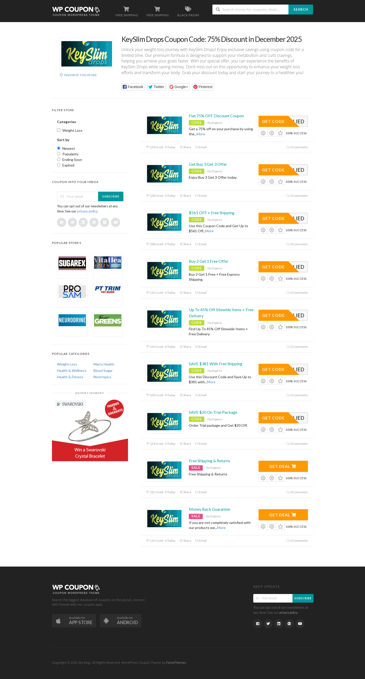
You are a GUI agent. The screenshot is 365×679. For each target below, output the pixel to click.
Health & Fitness (70, 377)
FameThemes (176, 662)
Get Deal (282, 466)
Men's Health (104, 364)
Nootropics (102, 377)
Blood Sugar (103, 370)
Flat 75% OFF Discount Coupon (216, 115)
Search (301, 9)
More (201, 134)
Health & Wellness (71, 370)
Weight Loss (67, 364)
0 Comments (297, 147)
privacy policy (87, 211)
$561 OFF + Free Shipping (211, 212)
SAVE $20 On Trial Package (213, 412)
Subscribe (110, 196)
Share (185, 147)
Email (201, 147)
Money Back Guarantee (209, 509)
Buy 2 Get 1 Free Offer (208, 261)
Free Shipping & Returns (209, 460)
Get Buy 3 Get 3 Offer (208, 164)
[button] (133, 87)
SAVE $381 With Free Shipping (215, 363)
